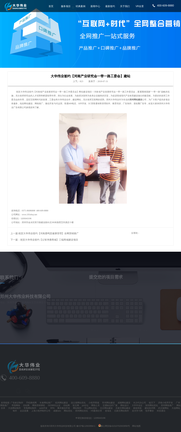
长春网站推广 (46, 402)
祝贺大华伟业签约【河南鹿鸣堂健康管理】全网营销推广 (48, 233)
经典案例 (80, 6)
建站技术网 (150, 408)
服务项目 (66, 6)
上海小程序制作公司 (40, 411)
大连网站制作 (14, 408)
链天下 (152, 402)
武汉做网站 (163, 408)
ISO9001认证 (54, 405)
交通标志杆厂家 (110, 405)
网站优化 (68, 411)
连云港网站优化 (78, 402)
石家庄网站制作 (121, 411)
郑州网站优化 (81, 411)
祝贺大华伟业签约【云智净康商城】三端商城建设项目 (49, 239)
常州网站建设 (108, 402)
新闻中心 (95, 6)
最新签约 (110, 6)
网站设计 (124, 405)
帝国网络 (16, 405)
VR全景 (140, 6)
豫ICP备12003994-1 (85, 426)
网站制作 (77, 408)
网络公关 (95, 405)
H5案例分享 (96, 411)
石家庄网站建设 (123, 408)
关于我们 (125, 6)
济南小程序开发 (165, 402)
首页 (51, 6)
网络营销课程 (38, 405)
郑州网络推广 (167, 405)
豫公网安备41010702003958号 (114, 426)
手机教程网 (31, 402)
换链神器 (137, 408)
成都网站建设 (124, 402)
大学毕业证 (137, 405)
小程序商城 (94, 402)
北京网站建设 (106, 408)
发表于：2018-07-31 (98, 81)
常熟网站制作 (30, 408)
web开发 (43, 408)
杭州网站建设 (61, 402)
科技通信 (161, 411)
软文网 (76, 405)
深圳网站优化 (151, 405)
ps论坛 (85, 405)
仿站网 (26, 405)
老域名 (108, 411)
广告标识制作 (17, 402)
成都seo (57, 411)
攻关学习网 (137, 411)
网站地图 (136, 426)
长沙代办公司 (139, 402)
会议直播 (24, 411)
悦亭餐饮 (149, 411)
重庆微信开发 (63, 408)
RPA (52, 408)
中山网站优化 (90, 408)
